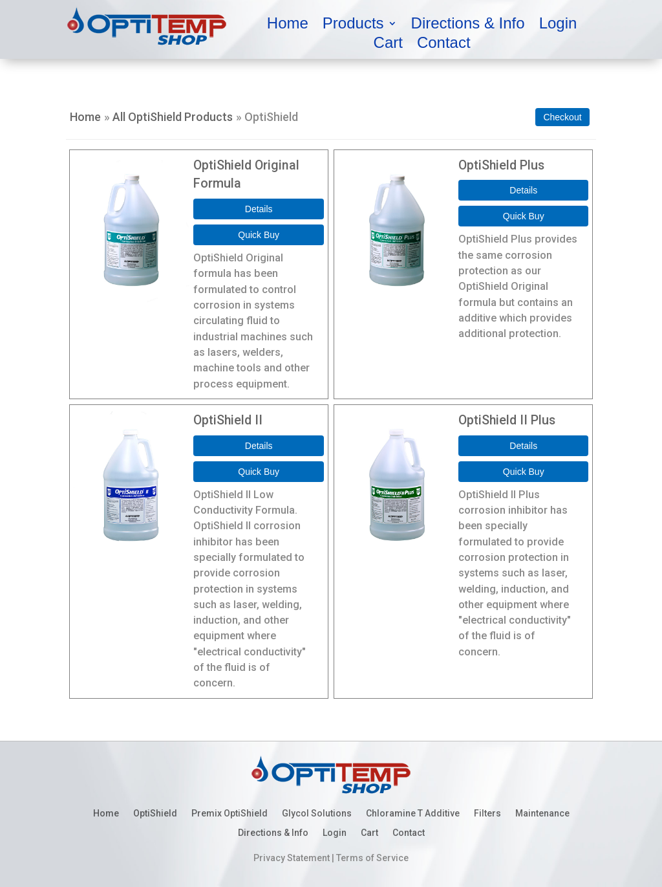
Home (287, 25)
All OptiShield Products (172, 117)
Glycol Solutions (317, 813)
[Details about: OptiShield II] (258, 445)
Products (353, 25)
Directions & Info (468, 25)
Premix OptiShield (229, 813)
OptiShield (155, 813)
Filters (487, 813)
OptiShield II (227, 420)
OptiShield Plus (501, 165)
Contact (444, 44)
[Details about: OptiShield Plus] (523, 190)
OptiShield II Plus (506, 420)
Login (558, 25)
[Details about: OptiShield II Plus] (523, 445)
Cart (388, 44)
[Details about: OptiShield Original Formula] (258, 209)
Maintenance (542, 813)
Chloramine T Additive (413, 813)
